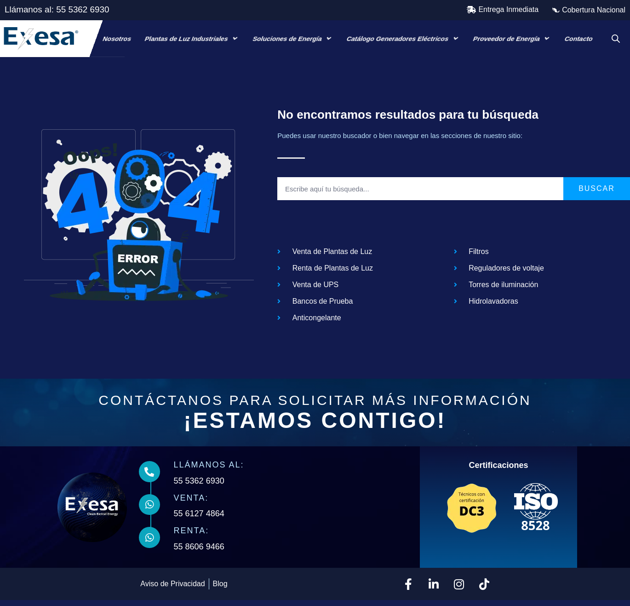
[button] (502, 9)
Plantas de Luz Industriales (192, 38)
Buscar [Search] (596, 194)
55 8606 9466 (201, 552)
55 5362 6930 (201, 486)
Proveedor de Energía (512, 38)
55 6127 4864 (201, 520)
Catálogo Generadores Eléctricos (403, 38)
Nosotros (117, 38)
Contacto (578, 38)
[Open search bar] (615, 39)
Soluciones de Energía (293, 38)
